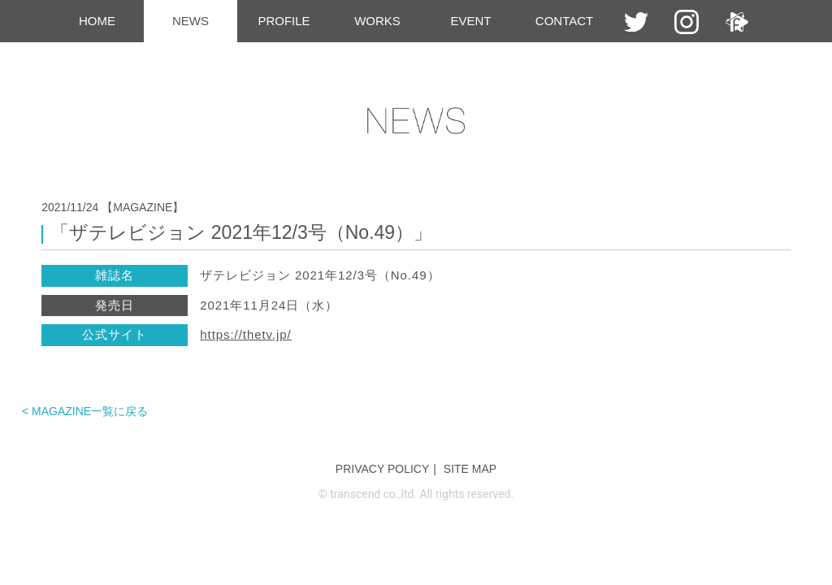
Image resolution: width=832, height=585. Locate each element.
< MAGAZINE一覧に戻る (85, 411)
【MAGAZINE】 (143, 207)
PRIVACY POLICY (382, 468)
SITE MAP (470, 468)
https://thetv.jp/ (245, 334)
